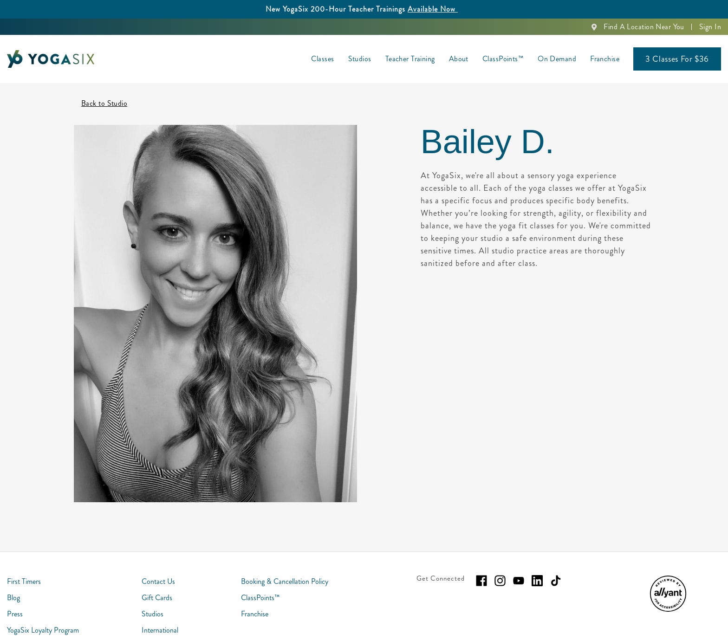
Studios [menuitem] (359, 58)
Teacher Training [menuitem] (410, 58)
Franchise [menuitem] (604, 58)
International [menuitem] (160, 620)
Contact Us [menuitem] (158, 571)
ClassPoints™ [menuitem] (503, 58)
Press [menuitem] (15, 603)
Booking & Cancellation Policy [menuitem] (284, 571)
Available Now (433, 9)
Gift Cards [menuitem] (157, 587)
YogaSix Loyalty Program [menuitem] (43, 620)
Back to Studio (104, 93)
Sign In (710, 26)
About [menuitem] (458, 58)
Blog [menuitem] (13, 587)
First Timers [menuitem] (24, 571)
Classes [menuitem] (322, 58)
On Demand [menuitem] (557, 58)
